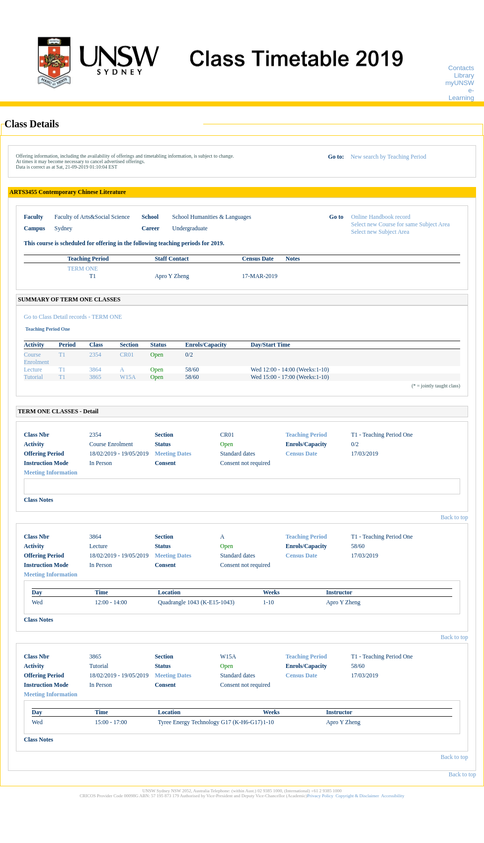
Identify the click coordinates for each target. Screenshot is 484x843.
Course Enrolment (36, 358)
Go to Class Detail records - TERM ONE (73, 316)
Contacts (461, 68)
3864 (95, 369)
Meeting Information (51, 472)
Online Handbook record (380, 216)
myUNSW (459, 83)
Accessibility (392, 795)
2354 (95, 354)
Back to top (454, 517)
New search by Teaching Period (388, 156)
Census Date (302, 453)
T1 (62, 354)
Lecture (33, 369)
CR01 (127, 354)
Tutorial (33, 377)
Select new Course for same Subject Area (400, 224)
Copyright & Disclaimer (357, 795)
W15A (128, 377)
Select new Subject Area (380, 231)
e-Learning (461, 94)
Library (464, 75)
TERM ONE (83, 268)
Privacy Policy (320, 795)
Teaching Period (306, 434)
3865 (95, 377)
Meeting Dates (173, 453)
